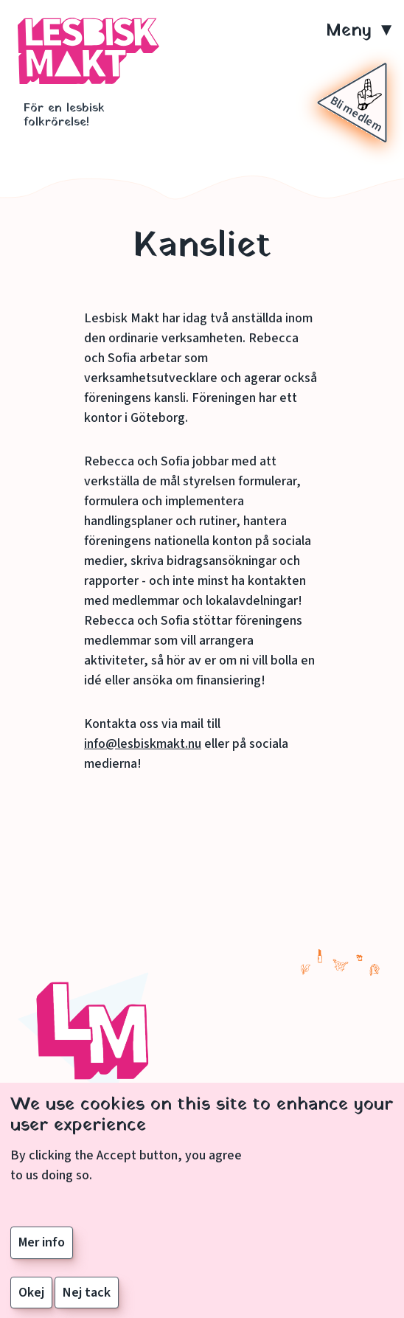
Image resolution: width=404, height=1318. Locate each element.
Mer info (41, 1253)
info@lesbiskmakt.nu (142, 744)
